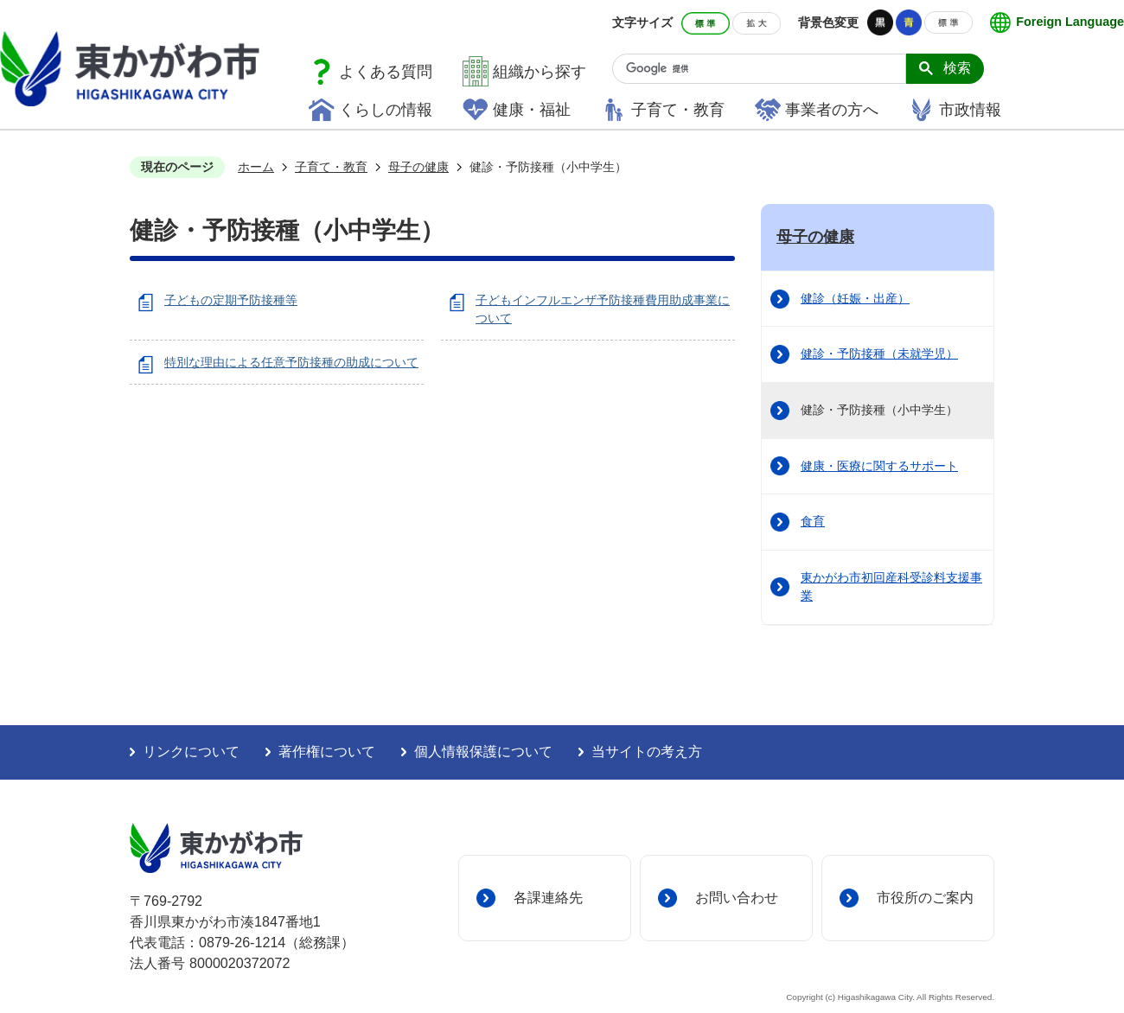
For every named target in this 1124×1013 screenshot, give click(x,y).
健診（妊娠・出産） (855, 298)
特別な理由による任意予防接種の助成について (291, 362)
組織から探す (539, 71)
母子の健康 (418, 167)
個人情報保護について (483, 751)
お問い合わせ (736, 897)
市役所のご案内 (925, 897)
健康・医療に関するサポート (879, 466)
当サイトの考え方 (646, 751)
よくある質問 (385, 71)
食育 (813, 521)
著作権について (326, 751)
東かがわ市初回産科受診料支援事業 (891, 586)
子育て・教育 (678, 109)
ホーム (256, 167)
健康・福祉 (532, 109)
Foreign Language (1070, 22)
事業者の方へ (831, 109)
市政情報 (970, 109)
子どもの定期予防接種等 (230, 300)
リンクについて (191, 751)
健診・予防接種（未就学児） (879, 353)
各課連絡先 (548, 897)
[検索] (765, 68)
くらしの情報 (385, 109)
